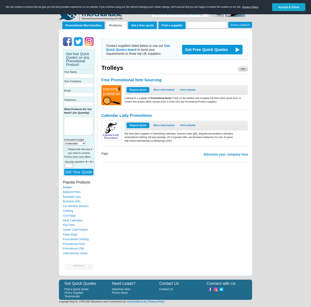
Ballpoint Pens (72, 192)
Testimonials (72, 296)
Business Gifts (72, 201)
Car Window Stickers (76, 206)
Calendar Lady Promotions (126, 115)
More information (164, 89)
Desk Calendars (73, 220)
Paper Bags (70, 234)
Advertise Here (121, 289)
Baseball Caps (72, 196)
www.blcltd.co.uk (136, 301)
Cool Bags (69, 215)
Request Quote (138, 89)
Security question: (75, 161)
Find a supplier (172, 25)
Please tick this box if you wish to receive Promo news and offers (78, 153)
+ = (90, 161)
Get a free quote (142, 25)
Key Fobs (69, 224)
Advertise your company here (225, 154)
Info (243, 68)
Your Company (72, 81)
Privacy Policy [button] (250, 7)
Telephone (70, 99)
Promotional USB (73, 248)
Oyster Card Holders (75, 229)
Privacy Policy (156, 301)
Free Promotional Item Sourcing (131, 80)
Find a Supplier (73, 292)
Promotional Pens (74, 244)
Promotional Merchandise (83, 25)
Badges (67, 187)
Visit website (188, 89)
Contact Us (166, 289)
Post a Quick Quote (76, 289)
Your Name (70, 71)
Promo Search (240, 25)
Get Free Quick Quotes (206, 49)
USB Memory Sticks (75, 253)
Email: (67, 90)
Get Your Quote (78, 172)
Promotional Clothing (76, 239)
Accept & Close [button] (288, 7)
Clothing (68, 210)
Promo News (120, 292)
